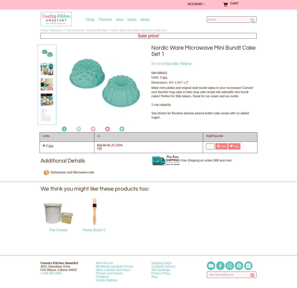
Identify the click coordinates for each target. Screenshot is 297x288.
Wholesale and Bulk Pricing (114, 266)
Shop (90, 19)
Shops (44, 30)
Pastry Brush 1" (94, 230)
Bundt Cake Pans (97, 30)
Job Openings (160, 270)
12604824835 (51, 273)
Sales (132, 19)
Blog (154, 276)
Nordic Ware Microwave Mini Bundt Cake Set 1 (139, 30)
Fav (234, 146)
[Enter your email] (232, 275)
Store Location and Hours (113, 270)
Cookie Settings (106, 280)
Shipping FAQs (161, 263)
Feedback (102, 276)
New (119, 19)
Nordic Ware (178, 63)
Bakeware (57, 30)
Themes (105, 19)
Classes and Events (109, 273)
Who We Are (104, 263)
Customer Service (163, 266)
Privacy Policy (160, 273)
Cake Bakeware (75, 30)
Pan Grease (58, 230)
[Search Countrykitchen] (232, 19)
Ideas (145, 19)
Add (221, 146)
